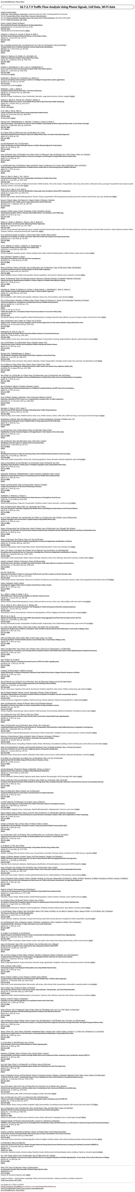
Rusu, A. (28, 67)
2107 (8, 687)
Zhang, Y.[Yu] (40, 911)
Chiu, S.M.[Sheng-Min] (34, 835)
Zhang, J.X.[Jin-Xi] (28, 813)
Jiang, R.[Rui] (31, 235)
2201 (8, 753)
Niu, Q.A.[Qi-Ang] (64, 375)
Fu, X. (18, 189)
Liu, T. (8, 616)
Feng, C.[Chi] (32, 441)
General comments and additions (11, 1186)
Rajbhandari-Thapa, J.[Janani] (41, 1031)
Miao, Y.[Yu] (4, 1167)
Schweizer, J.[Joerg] (18, 257)
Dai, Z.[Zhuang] (53, 944)
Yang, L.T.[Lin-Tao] (6, 867)
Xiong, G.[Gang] (17, 911)
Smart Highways (14, 14)
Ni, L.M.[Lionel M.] (47, 45)
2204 (8, 785)
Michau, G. (4, 222)
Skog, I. (12, 89)
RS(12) (3, 532)
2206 (8, 840)
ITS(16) (3, 71)
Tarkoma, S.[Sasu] (73, 911)
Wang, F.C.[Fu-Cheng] (61, 835)
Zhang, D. (14, 594)
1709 (8, 227)
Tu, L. (2, 594)
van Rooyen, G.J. (25, 78)
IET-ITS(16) (4, 948)
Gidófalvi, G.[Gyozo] (26, 671)
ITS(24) (3, 1079)
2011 (8, 567)
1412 (8, 315)
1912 (8, 403)
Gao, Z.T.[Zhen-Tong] (39, 1155)
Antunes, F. (37, 122)
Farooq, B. (23, 496)
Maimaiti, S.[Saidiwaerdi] (67, 813)
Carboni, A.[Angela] (7, 561)
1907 (8, 359)
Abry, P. (33, 222)
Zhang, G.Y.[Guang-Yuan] (9, 528)
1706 (8, 182)
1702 (8, 171)
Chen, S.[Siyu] (32, 627)
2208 (8, 884)
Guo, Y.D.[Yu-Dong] (7, 1086)
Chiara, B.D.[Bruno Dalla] (37, 561)
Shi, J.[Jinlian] (51, 1155)
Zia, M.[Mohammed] (7, 922)
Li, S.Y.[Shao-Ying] (65, 649)
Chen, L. (7, 111)
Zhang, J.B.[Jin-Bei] (20, 267)
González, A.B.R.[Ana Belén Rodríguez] (31, 747)
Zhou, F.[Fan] (40, 649)
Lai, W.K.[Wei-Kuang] (7, 143)
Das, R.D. (4, 572)
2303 (8, 1026)
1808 (8, 273)
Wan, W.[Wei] (5, 660)
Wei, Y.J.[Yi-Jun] (6, 955)
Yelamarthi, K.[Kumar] (37, 692)
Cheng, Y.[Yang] (37, 364)
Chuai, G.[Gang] (17, 813)
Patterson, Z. (15, 496)
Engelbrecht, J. (5, 78)
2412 (8, 1137)
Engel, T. (23, 408)
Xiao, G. (23, 189)
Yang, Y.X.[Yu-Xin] (61, 780)
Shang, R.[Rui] (29, 1010)
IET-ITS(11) (4, 204)
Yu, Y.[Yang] (24, 375)
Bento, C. (51, 122)
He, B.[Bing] (4, 758)
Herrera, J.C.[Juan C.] (43, 769)
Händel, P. (19, 89)
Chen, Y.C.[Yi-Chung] (19, 835)
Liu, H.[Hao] (34, 714)
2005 (8, 457)
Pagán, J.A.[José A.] (68, 1031)
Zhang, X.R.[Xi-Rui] (32, 165)
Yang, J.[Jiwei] (18, 321)
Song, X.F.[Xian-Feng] (49, 528)
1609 (8, 127)
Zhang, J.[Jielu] (5, 1031)
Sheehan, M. (10, 246)
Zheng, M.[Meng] (50, 911)
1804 (8, 262)
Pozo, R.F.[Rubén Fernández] (53, 747)
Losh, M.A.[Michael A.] (71, 955)
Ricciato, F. (28, 100)
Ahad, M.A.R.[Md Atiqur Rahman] (41, 703)
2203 (8, 775)
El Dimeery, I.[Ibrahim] (47, 200)
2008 (8, 534)
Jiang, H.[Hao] (52, 867)
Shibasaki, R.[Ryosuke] (73, 278)
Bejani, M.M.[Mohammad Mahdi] (55, 1132)
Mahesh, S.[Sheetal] (56, 955)
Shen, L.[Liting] (41, 441)
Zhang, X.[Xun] (13, 1155)
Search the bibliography (8, 1188)
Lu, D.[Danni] (5, 845)
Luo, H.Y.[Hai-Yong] (22, 725)
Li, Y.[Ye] (12, 845)
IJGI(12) (3, 1035)
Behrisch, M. (22, 289)
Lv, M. (3, 111)
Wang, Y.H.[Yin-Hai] (28, 988)
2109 (8, 731)
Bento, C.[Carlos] (42, 824)
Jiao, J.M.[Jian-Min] (25, 517)
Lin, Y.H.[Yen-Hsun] (7, 835)
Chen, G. (18, 111)
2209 (8, 556)
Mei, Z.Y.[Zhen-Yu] (6, 441)
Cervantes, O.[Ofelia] (60, 419)
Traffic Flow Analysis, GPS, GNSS (16, 20)
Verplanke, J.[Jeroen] (44, 211)
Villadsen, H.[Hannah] (60, 1075)
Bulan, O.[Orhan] (28, 955)
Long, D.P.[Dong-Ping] (70, 517)
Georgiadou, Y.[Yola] (30, 211)
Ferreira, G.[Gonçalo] (7, 824)
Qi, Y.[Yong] (27, 321)
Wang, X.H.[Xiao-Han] (8, 791)
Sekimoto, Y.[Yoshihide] (58, 278)
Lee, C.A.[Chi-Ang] (48, 835)
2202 (8, 764)
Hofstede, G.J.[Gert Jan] (45, 878)
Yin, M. (3, 246)
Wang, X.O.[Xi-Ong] (7, 267)
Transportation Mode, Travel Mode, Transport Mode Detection (26, 16)
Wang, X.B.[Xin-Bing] (74, 267)
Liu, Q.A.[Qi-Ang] (34, 463)
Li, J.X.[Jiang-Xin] (22, 1064)
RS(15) (3, 1013)
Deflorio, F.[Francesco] (21, 561)
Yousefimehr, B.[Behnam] (23, 1132)
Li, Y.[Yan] (78, 1031)
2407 (10, 1115)
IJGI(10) (3, 631)
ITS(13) (3, 60)
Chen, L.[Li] (27, 539)
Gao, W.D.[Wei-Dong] (43, 1020)
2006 (8, 501)
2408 (8, 1126)
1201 (8, 51)
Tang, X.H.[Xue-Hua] (15, 1167)
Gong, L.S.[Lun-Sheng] (8, 463)
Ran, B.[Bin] (46, 364)
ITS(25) (3, 1112)
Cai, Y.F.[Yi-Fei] (36, 321)
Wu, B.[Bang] (71, 528)
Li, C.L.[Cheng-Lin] (27, 1097)
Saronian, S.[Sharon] (7, 1132)
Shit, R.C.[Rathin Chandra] (9, 692)
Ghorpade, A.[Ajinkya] (22, 300)
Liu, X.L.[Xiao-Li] (62, 911)
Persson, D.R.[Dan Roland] (23, 1075)
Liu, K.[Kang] (25, 758)
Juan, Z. (13, 189)
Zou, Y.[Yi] (18, 1097)
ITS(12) (3, 38)
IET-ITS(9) (4, 82)
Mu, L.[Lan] (14, 1031)
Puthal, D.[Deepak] (51, 692)
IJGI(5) (3, 136)
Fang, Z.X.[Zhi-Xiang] (30, 132)
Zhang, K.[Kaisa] (6, 813)
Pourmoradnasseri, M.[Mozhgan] (24, 889)
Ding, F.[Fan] (17, 364)
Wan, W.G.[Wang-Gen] (24, 419)
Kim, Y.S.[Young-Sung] (8, 300)
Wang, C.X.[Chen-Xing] (8, 725)
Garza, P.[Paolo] (42, 977)
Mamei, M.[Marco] (18, 23)
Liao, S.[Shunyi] (31, 649)
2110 (8, 742)
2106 (8, 632)
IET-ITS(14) (4, 445)
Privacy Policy (20, 2)
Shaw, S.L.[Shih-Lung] (16, 132)
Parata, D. (29, 34)
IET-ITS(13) (4, 368)
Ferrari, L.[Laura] (6, 23)
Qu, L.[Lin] (4, 1064)
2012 (8, 578)
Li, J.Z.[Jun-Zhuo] (6, 1042)
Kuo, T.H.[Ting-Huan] (21, 143)
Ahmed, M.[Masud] (23, 703)
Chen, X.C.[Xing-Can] (7, 1097)
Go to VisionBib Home (8, 2)
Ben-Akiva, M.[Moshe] (82, 300)
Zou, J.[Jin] (4, 1155)
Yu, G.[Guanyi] (13, 933)
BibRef (28, 31)
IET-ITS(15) (4, 663)
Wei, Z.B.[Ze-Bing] (29, 911)
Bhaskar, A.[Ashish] (45, 397)
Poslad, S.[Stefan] (35, 528)
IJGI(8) (3, 379)
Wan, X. (10, 176)
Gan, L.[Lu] (54, 1010)
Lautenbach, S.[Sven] (48, 922)
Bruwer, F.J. (35, 78)
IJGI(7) (3, 282)
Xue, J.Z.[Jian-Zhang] (35, 758)
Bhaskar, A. (19, 222)
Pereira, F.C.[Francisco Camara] (42, 1075)
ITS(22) (3, 598)
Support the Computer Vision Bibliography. (30, 1188)
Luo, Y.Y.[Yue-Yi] (17, 681)
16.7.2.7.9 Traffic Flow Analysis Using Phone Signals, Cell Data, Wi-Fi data (67, 7)
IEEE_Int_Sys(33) (6, 304)
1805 (8, 240)
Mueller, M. (14, 289)
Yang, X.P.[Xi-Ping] (6, 154)
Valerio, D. (12, 100)
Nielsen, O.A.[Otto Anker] (97, 1075)
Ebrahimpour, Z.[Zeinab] (8, 419)
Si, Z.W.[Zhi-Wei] (53, 813)
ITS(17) (3, 125)
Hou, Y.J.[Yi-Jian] (67, 1020)
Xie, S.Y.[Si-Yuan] (41, 1086)
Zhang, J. (16, 176)
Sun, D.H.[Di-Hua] (37, 539)
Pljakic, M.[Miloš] (78, 878)
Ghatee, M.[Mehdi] (37, 1132)
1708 (8, 195)
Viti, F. (18, 408)
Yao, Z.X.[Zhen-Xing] (41, 944)
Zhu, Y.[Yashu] (17, 867)
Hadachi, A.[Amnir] (7, 889)
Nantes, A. (12, 222)
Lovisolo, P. (21, 34)
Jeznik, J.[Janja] (19, 583)
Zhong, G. (4, 176)
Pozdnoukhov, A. (36, 246)
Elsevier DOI (5, 709)
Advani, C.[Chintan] (7, 856)
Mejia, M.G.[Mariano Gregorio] (26, 278)
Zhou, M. (15, 332)
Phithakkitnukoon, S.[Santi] (26, 474)
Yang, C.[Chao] (5, 988)
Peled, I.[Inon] (84, 1075)
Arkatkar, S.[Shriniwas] (19, 397)
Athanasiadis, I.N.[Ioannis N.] (62, 878)
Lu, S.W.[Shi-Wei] (6, 165)
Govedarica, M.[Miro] (106, 878)
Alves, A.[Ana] (19, 824)
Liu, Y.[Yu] (56, 463)
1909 (8, 392)
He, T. (26, 594)
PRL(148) (4, 707)
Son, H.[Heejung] (87, 1031)
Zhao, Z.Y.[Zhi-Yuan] (56, 154)
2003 (8, 425)
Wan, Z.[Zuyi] (47, 430)
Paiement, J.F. (25, 246)
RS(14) (3, 762)
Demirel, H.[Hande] (41, 485)
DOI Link (3, 83)
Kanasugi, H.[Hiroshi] (43, 278)
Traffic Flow (4, 14)
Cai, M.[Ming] (14, 660)
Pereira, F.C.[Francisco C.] (48, 300)
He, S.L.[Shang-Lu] (6, 364)
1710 (8, 94)
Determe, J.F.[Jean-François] (10, 736)
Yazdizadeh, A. (5, 496)
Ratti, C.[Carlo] (55, 474)
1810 (8, 306)
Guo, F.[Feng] (20, 845)
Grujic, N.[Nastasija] (7, 878)
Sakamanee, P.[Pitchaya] (8, 474)
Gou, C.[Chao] (39, 900)
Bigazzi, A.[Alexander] (21, 999)
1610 (8, 149)
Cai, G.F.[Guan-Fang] (52, 649)
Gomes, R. (44, 122)
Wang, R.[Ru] (21, 506)
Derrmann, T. (5, 408)
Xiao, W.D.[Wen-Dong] (41, 1097)
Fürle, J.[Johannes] (21, 922)
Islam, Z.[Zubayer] (39, 802)
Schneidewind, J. (52, 289)
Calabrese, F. (5, 34)
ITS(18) (3, 92)
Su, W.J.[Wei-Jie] (29, 944)
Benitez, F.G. (22, 56)
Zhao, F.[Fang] (34, 300)
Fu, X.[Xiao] (4, 933)
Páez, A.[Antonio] (12, 517)
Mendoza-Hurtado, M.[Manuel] (11, 1121)
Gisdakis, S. (4, 67)
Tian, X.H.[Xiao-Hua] (33, 267)
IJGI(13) (3, 1124)
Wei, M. (3, 616)
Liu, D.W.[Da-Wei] (20, 342)
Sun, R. (3, 605)
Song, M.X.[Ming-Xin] (22, 1108)
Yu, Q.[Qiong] (32, 1064)
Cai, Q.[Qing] (28, 802)
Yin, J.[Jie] (38, 45)
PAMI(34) (4, 49)
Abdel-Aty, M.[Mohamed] (15, 802)
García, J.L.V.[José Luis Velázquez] (42, 419)
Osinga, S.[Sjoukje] (31, 878)
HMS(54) (3, 1101)
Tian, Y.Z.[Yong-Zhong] (20, 430)
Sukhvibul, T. (29, 122)
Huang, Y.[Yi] (43, 342)
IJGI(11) (3, 784)
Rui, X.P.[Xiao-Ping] (23, 528)
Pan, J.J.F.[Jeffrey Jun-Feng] (9, 45)
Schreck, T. (67, 289)
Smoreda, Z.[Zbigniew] (42, 474)
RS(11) (3, 346)
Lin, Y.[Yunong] (85, 154)
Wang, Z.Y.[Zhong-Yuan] (30, 1167)
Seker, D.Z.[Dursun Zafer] (26, 485)
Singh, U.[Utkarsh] (25, 736)
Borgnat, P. (39, 222)
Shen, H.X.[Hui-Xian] (20, 780)
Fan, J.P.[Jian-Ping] (56, 758)
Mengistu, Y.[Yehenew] (42, 955)
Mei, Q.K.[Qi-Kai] (28, 867)
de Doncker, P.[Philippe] (51, 736)
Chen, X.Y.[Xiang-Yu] (41, 813)
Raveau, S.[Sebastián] (29, 769)
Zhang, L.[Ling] (25, 714)
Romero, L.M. (13, 56)
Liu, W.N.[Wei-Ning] (62, 550)
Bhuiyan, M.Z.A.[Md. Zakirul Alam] (60, 681)
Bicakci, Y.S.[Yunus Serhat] (9, 485)
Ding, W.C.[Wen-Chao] (20, 441)
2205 (8, 829)
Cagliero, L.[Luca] (17, 977)
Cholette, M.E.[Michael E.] (54, 856)
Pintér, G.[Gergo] (6, 966)
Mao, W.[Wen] (57, 517)
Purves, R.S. (11, 572)
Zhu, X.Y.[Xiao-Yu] (6, 681)
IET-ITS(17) (4, 1002)
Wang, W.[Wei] (41, 235)
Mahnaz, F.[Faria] (17, 955)
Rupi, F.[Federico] (6, 257)
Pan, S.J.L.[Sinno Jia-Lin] (26, 45)
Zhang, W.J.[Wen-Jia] (18, 1143)
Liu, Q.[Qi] (61, 1010)
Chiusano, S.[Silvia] (30, 977)
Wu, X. (13, 111)
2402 (8, 1103)
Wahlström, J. (5, 89)
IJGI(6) (3, 169)
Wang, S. (7, 594)
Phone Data (24, 14)
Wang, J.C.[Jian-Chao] (72, 1010)
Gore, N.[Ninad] (6, 397)
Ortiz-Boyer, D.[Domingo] (52, 1121)
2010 (8, 545)
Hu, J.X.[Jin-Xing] (14, 758)
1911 (8, 348)
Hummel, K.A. (20, 100)
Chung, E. (27, 222)
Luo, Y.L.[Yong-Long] (33, 791)
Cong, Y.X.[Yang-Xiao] (25, 1155)
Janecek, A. (4, 100)
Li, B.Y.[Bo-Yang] (6, 1143)
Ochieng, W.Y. (33, 605)
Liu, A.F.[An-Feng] (28, 681)
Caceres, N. (4, 56)
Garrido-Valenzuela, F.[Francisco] (11, 769)
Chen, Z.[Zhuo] (56, 1031)
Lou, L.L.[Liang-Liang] (7, 1108)
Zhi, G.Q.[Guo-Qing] (52, 627)
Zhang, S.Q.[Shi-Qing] (66, 1108)
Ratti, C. (35, 34)
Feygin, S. (18, 246)
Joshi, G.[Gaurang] (33, 397)
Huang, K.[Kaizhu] (32, 342)
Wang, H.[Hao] (51, 235)
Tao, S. (23, 67)
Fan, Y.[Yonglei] (61, 528)
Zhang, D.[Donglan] (25, 1031)
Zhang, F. (21, 594)
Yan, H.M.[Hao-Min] (28, 1086)
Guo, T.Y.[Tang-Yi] (16, 988)
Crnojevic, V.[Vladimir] (121, 878)
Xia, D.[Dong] (19, 539)
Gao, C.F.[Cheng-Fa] (18, 1010)
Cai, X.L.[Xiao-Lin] (37, 550)
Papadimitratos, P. (37, 67)
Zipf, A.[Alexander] (75, 922)
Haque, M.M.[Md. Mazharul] (36, 856)
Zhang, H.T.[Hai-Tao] (7, 780)
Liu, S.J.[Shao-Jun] (6, 714)
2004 (8, 436)
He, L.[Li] (3, 517)
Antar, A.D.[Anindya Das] (9, 703)
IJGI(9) (3, 423)
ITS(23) (3, 554)
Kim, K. (3, 452)
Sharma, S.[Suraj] (23, 692)
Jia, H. (9, 189)
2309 (8, 1048)
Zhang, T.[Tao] (75, 154)
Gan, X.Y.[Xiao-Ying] (47, 267)
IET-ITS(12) (4, 238)
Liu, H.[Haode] (51, 1086)
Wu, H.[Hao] (5, 375)
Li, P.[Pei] (3, 802)
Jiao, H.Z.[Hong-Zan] (51, 375)
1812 (8, 326)
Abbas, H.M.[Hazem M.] (20, 200)
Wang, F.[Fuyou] (6, 1010)
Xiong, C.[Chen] (29, 900)
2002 (8, 414)
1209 (8, 62)
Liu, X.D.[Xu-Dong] (6, 430)
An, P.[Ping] (35, 517)
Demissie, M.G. (5, 122)
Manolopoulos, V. (14, 67)
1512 (8, 83)
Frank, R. (12, 408)
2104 (8, 621)
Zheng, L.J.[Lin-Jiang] (7, 539)
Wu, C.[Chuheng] (107, 911)
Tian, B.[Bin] (41, 627)
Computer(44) (5, 27)
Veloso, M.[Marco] (30, 824)
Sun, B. (13, 616)
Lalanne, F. (30, 289)
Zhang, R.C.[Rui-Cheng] (42, 1010)
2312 (8, 1092)
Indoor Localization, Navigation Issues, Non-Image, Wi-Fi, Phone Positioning (30, 18)
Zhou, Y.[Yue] (12, 1064)
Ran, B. (26, 176)
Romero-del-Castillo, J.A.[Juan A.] (32, 1121)
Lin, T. (26, 605)
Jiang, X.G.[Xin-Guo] (44, 1064)
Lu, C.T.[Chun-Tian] (46, 517)
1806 (8, 251)
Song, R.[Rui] (40, 780)
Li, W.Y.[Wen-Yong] (18, 1042)
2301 (8, 1004)
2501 (8, 1161)
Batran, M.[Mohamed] (8, 278)
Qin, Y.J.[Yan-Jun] (44, 725)
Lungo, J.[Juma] (18, 211)
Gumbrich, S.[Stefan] (62, 922)
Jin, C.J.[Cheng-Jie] (6, 235)
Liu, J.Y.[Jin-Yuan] (50, 780)
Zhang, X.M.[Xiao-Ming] (8, 649)
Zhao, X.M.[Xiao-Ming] (51, 1108)
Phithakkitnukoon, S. (17, 122)
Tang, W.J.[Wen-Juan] (42, 681)
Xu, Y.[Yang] (4, 132)
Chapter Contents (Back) (8, 12)
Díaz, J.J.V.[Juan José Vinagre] (71, 747)
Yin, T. (21, 176)
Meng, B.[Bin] (13, 627)
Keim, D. (60, 289)
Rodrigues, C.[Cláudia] (8, 1053)
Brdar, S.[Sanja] (19, 878)
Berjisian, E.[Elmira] (7, 999)
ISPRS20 (3, 1171)
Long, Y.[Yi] (16, 714)
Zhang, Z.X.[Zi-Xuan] (16, 900)
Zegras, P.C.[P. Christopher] (65, 300)
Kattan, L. (28, 353)
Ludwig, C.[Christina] (34, 922)
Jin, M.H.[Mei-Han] (22, 463)
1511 (8, 105)
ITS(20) (3, 335)
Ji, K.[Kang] (31, 780)
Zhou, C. (3, 189)
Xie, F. (15, 605)
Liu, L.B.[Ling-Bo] (14, 375)
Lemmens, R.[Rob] (6, 211)
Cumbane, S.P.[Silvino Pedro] (10, 671)
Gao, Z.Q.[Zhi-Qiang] (7, 342)
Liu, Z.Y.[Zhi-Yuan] (24, 933)
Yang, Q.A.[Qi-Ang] (60, 45)
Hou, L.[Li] (71, 419)
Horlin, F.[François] (38, 736)
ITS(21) (3, 412)
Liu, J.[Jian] (4, 627)
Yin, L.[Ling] (41, 132)
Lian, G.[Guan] (29, 1042)
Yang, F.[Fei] (19, 944)
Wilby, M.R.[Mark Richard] (9, 747)
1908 (8, 370)
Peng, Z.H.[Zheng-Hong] (36, 375)
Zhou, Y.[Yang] (26, 364)
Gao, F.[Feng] (21, 649)
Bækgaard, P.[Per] (73, 1075)
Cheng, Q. (9, 605)
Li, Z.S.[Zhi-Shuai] (6, 911)
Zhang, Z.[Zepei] (21, 791)
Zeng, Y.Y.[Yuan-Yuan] (41, 867)
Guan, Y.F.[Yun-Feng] (60, 267)
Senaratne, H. (5, 289)
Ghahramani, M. (6, 332)
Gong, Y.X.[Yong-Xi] (46, 463)
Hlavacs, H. (36, 100)
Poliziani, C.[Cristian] (19, 386)
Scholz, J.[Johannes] (7, 583)
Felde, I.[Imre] (16, 966)
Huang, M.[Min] (85, 911)
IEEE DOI (3, 29)
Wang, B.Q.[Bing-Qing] (8, 638)
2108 (8, 643)
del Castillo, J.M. (32, 56)
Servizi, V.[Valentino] (7, 1075)
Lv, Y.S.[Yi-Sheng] (96, 911)
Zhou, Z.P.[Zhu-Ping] (7, 321)
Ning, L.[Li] (46, 758)
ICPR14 (3, 313)
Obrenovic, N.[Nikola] (91, 878)
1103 (8, 40)
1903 (8, 337)
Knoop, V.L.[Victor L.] (19, 235)
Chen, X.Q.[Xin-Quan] (36, 1108)
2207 (8, 862)
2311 (8, 1081)
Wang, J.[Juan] (22, 627)
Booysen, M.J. (15, 78)
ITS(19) (3, 249)
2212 (8, 982)
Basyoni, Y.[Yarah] (6, 200)
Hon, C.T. (21, 332)
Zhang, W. (20, 605)
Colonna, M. (13, 34)
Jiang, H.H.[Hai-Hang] (8, 944)
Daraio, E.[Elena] (6, 977)
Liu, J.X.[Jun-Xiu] (99, 1031)
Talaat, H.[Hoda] (34, 200)
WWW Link (4, 1115)
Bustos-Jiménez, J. (40, 289)
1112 (8, 29)
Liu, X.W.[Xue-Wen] (79, 1020)
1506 (8, 72)
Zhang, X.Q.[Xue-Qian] (35, 430)
